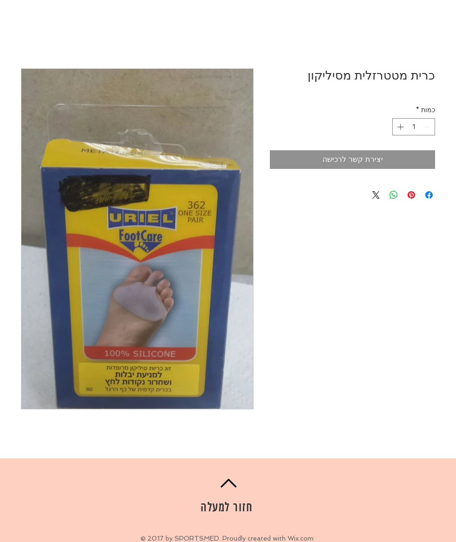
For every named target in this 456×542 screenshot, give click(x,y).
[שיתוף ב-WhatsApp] (393, 195)
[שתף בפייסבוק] (429, 195)
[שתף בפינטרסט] (411, 195)
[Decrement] (428, 127)
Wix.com (301, 538)
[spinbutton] (413, 127)
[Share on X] (376, 195)
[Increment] (399, 127)
